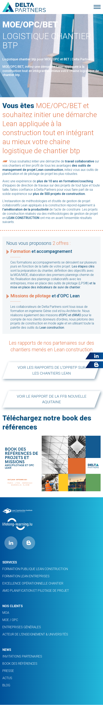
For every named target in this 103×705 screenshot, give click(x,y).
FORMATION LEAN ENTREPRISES (26, 576)
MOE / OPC (10, 620)
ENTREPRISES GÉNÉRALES (21, 627)
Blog (6, 685)
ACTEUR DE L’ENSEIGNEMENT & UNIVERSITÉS (35, 634)
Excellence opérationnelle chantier (32, 583)
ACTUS (7, 678)
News (6, 650)
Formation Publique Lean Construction (35, 569)
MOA (5, 613)
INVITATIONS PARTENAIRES (22, 656)
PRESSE (8, 671)
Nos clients (12, 606)
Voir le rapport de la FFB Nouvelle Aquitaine (51, 399)
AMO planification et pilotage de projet (35, 591)
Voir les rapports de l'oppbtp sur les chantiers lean (51, 370)
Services (9, 562)
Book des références (19, 663)
